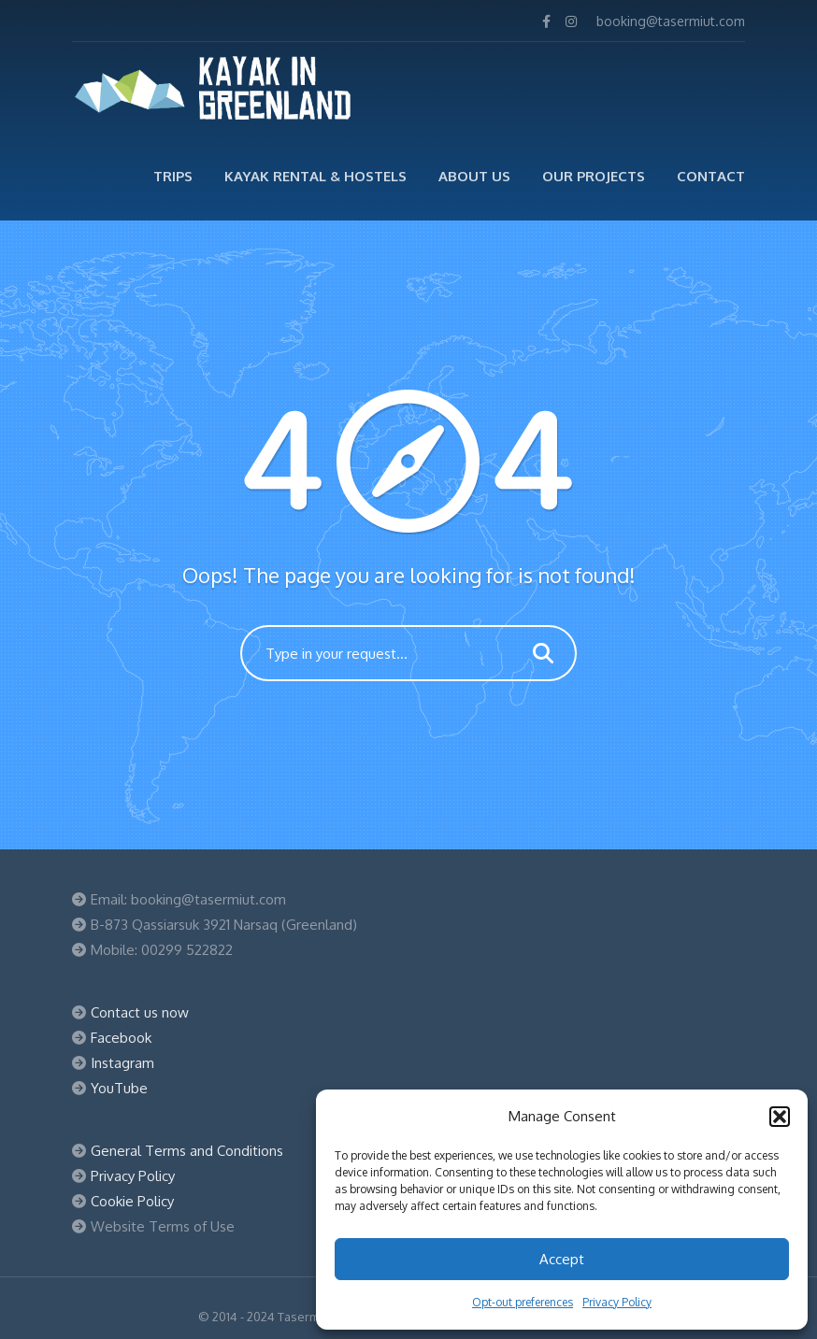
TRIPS (173, 176)
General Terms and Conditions (187, 1151)
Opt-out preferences (522, 1302)
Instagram (122, 1063)
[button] (779, 1116)
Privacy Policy (617, 1302)
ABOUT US (474, 176)
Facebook (121, 1038)
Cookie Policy (132, 1201)
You (102, 1088)
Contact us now (140, 1012)
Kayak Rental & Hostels (315, 176)
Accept (561, 1259)
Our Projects (593, 176)
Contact (711, 176)
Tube (131, 1088)
